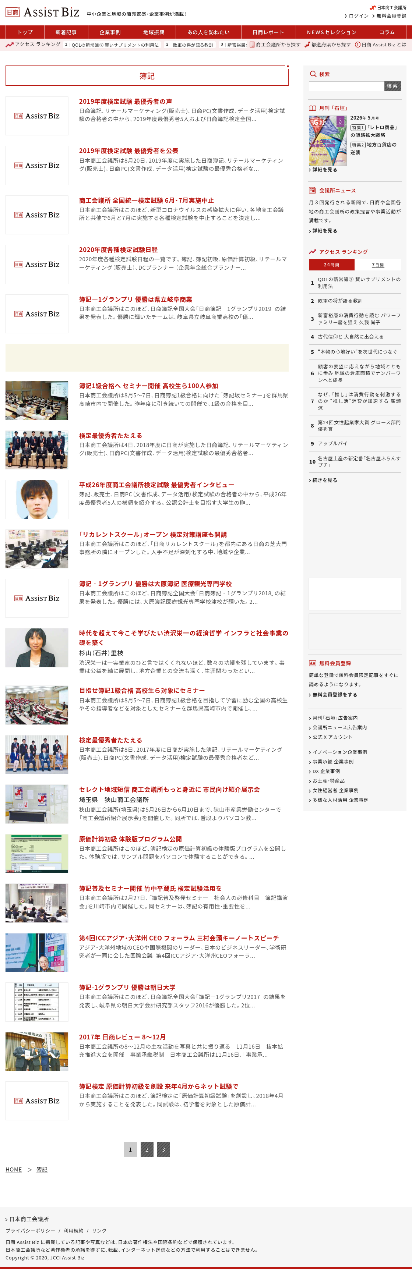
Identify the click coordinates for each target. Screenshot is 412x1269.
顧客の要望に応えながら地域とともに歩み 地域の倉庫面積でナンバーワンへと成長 (359, 373)
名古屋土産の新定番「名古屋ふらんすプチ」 (359, 461)
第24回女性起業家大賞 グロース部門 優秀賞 (359, 425)
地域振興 (154, 32)
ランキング (33, 44)
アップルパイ (333, 443)
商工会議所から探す (275, 44)
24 (332, 264)
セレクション (332, 32)
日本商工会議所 (29, 1219)
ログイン (359, 16)
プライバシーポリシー (30, 1230)
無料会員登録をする (335, 694)
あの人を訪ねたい (208, 32)
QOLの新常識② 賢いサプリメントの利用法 (115, 45)
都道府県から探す (327, 44)
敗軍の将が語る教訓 (193, 45)
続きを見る (325, 479)
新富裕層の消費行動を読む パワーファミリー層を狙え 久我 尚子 (359, 318)
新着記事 (66, 32)
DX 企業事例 (326, 771)
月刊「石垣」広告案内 (335, 717)
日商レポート (269, 32)
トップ (25, 32)
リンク (99, 1230)
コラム (387, 32)
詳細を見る (325, 169)
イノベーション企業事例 (340, 752)
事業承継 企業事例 (333, 761)
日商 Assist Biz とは (380, 44)
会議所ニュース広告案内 (340, 727)
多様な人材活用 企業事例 (341, 799)
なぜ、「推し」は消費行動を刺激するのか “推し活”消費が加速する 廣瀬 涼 (359, 401)
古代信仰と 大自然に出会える (351, 336)
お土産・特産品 (329, 780)
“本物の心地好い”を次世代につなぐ (358, 351)
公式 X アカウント (333, 736)
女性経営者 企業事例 (336, 790)
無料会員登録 (391, 16)
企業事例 (110, 32)
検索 (392, 85)
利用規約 (74, 1230)
